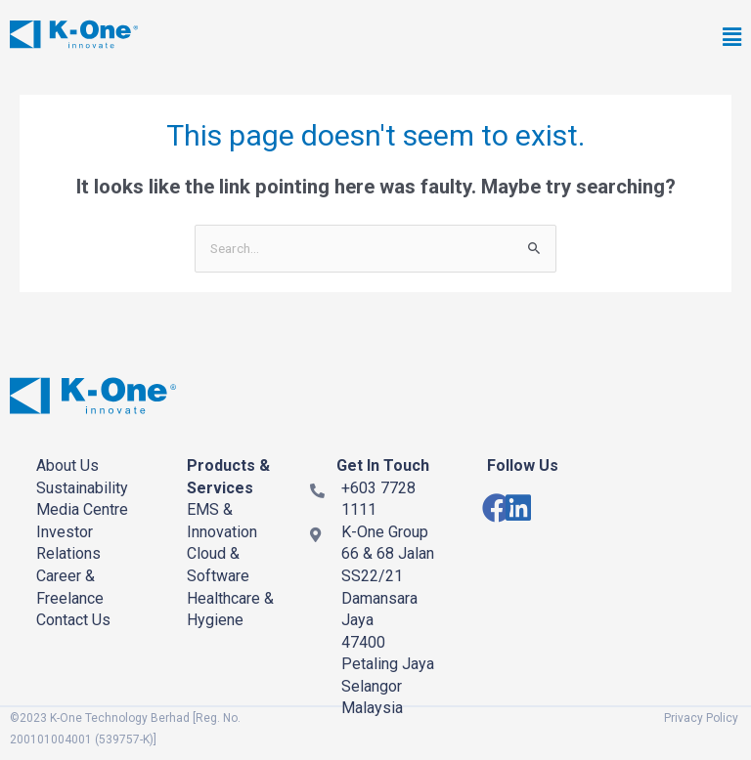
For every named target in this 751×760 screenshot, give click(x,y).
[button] (525, 38)
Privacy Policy (701, 718)
